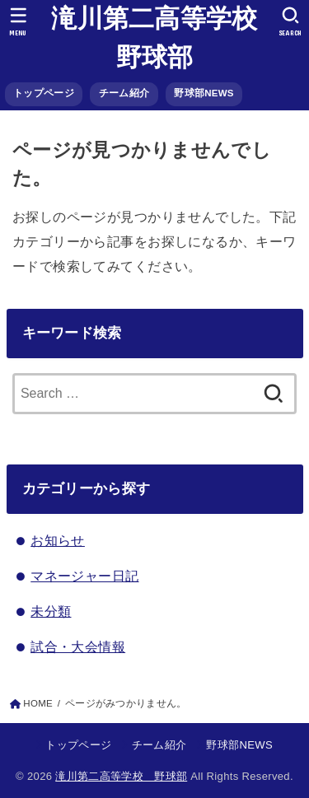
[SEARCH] (290, 21)
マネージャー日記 (84, 575)
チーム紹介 (124, 93)
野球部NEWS (204, 93)
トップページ (43, 93)
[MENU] (18, 21)
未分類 (50, 611)
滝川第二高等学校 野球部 (155, 38)
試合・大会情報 (77, 646)
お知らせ (57, 540)
